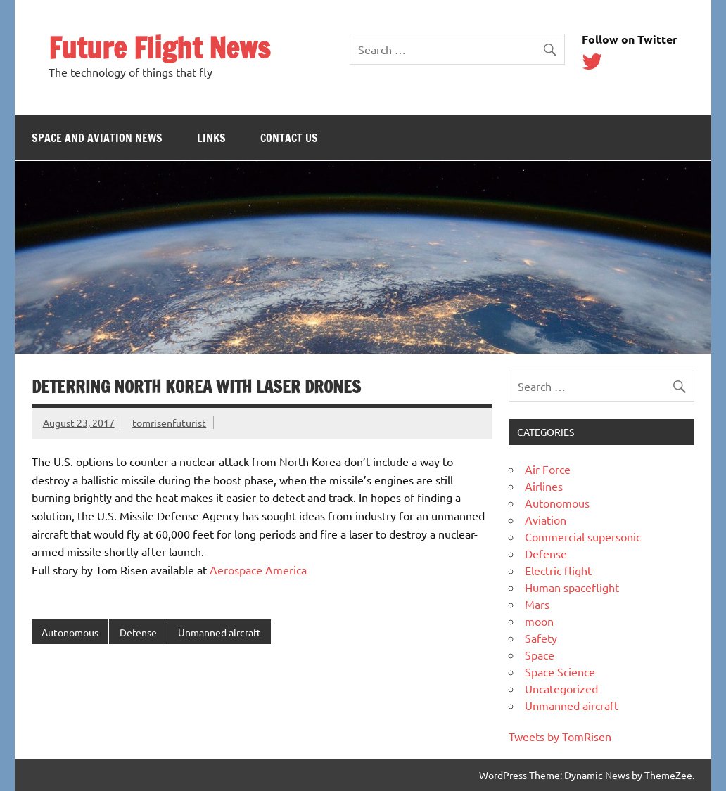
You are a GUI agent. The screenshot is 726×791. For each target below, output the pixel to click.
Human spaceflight (572, 587)
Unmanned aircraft (219, 632)
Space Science (560, 671)
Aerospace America (258, 569)
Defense (138, 632)
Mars (537, 604)
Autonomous (70, 632)
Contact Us (289, 138)
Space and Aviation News (97, 138)
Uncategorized (561, 688)
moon (539, 621)
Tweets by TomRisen (560, 736)
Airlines (544, 486)
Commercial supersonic (583, 536)
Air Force (548, 469)
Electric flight (558, 570)
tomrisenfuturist (169, 422)
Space (539, 655)
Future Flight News (159, 47)
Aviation (545, 520)
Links (211, 138)
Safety (541, 638)
